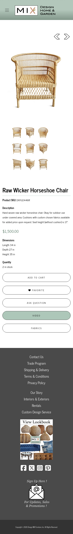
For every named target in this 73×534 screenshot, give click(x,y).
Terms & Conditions (36, 376)
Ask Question (36, 303)
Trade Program (36, 363)
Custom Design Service (36, 412)
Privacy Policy (36, 382)
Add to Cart (36, 277)
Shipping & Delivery (36, 369)
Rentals (36, 405)
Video (36, 315)
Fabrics (36, 328)
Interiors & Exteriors (36, 399)
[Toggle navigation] (7, 10)
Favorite (36, 290)
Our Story (36, 392)
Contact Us (36, 356)
